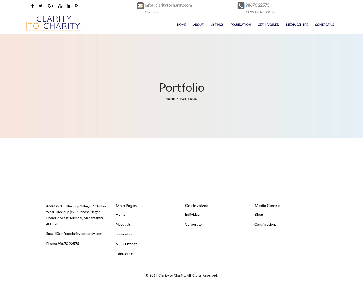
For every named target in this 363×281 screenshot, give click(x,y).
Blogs (259, 214)
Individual (192, 214)
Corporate (193, 224)
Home (170, 98)
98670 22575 (257, 5)
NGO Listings (126, 243)
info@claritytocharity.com (168, 5)
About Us (123, 224)
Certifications (265, 224)
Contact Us (125, 253)
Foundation (124, 234)
